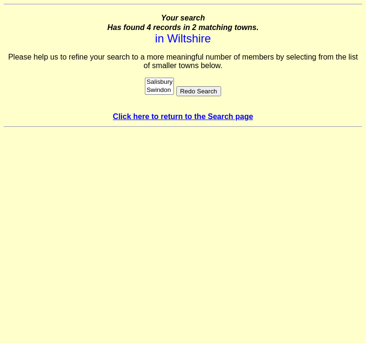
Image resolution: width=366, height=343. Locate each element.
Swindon (159, 90)
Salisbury (159, 82)
